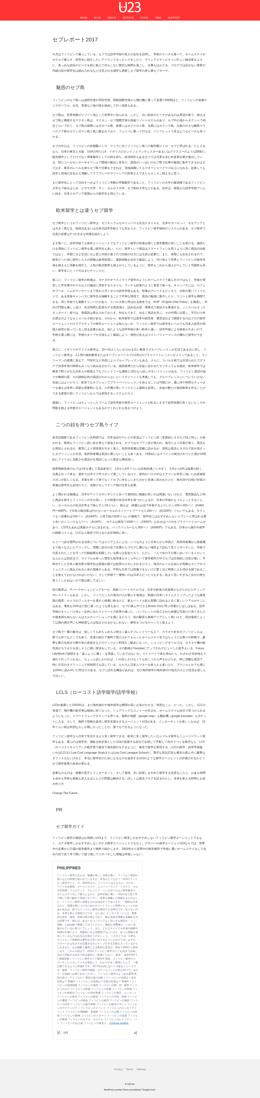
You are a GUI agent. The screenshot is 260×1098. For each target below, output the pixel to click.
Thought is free (148, 1090)
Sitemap (141, 1069)
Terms (129, 1069)
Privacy (118, 1069)
